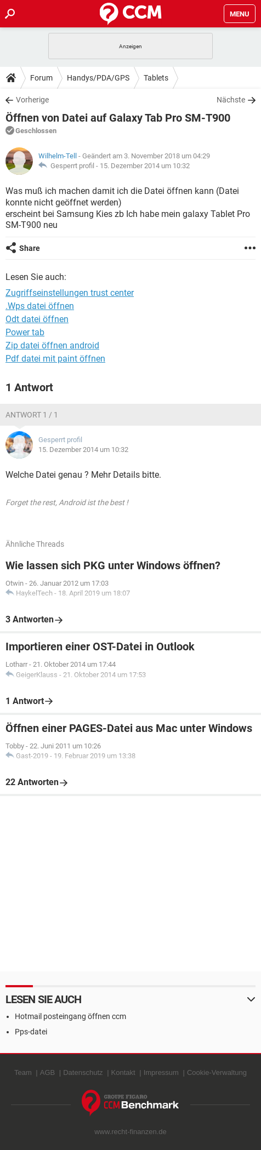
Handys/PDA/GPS (98, 77)
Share (29, 248)
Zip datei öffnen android (52, 345)
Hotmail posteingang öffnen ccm (70, 1016)
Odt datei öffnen (37, 319)
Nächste (231, 99)
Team (23, 1072)
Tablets (156, 77)
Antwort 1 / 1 (31, 414)
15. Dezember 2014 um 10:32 (145, 166)
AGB (47, 1072)
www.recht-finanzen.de (130, 1132)
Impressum (161, 1072)
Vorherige (32, 99)
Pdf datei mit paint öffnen (55, 358)
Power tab (24, 332)
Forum (41, 77)
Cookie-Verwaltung (217, 1072)
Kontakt (123, 1072)
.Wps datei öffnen (39, 306)
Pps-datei (31, 1031)
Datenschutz (83, 1072)
